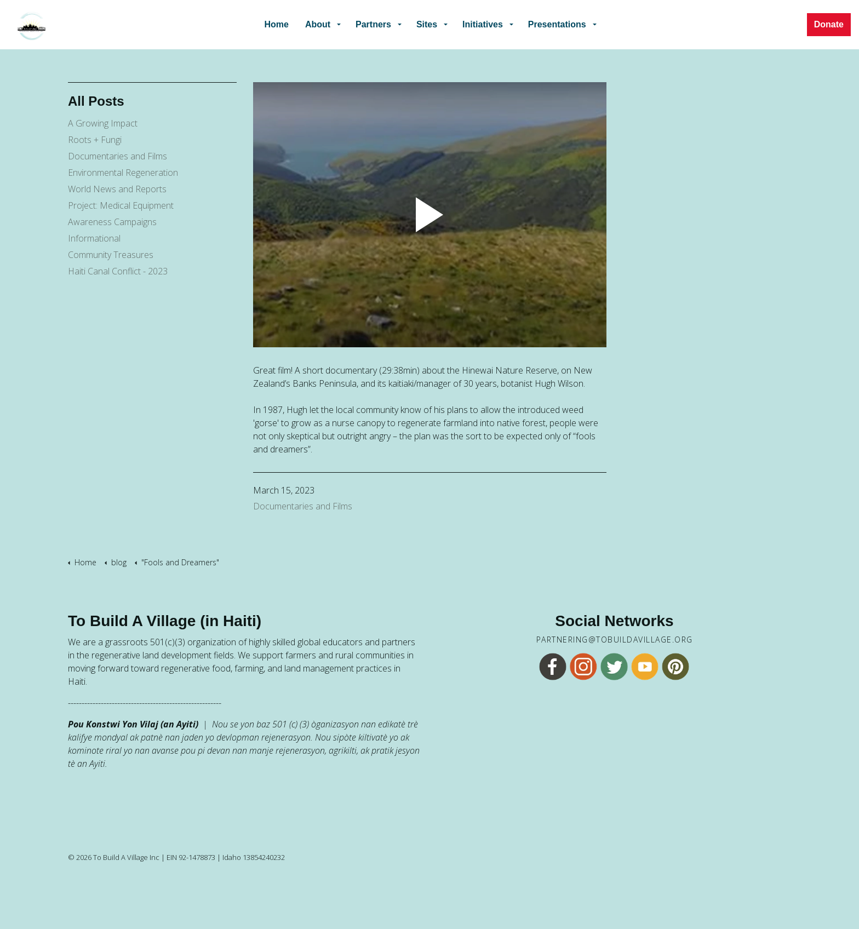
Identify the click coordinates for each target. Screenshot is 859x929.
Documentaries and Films (302, 506)
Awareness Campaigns (112, 222)
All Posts (96, 101)
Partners (374, 24)
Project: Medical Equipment (121, 205)
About (318, 24)
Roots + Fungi (95, 140)
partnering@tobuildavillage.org (614, 640)
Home (278, 24)
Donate (829, 25)
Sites (426, 24)
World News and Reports (117, 189)
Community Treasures (110, 255)
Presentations (556, 24)
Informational (94, 238)
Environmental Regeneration (123, 173)
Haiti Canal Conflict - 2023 (118, 271)
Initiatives (482, 24)
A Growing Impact (103, 123)
